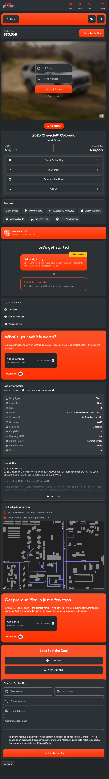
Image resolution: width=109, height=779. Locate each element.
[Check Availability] (91, 33)
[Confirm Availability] (53, 753)
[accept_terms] (53, 740)
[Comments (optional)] (53, 723)
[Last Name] (79, 691)
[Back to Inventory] (11, 19)
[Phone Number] (53, 79)
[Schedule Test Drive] (53, 179)
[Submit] (53, 89)
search (80, 8)
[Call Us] (53, 189)
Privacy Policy (53, 96)
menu (103, 8)
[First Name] (28, 691)
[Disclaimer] (8, 763)
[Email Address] (53, 711)
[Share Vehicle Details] (101, 19)
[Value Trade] (53, 170)
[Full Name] (53, 68)
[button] (71, 5)
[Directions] (11, 310)
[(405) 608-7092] (14, 302)
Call (90, 8)
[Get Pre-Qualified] (14, 317)
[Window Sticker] (13, 324)
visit (70, 8)
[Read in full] (53, 496)
